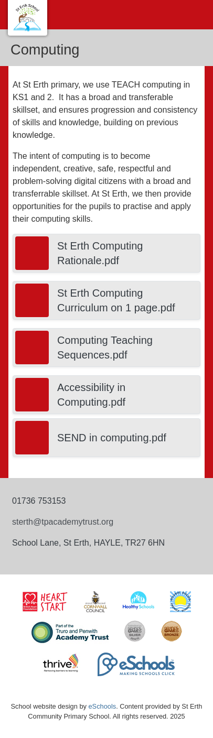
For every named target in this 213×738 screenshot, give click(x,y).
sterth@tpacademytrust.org (62, 521)
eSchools (102, 706)
